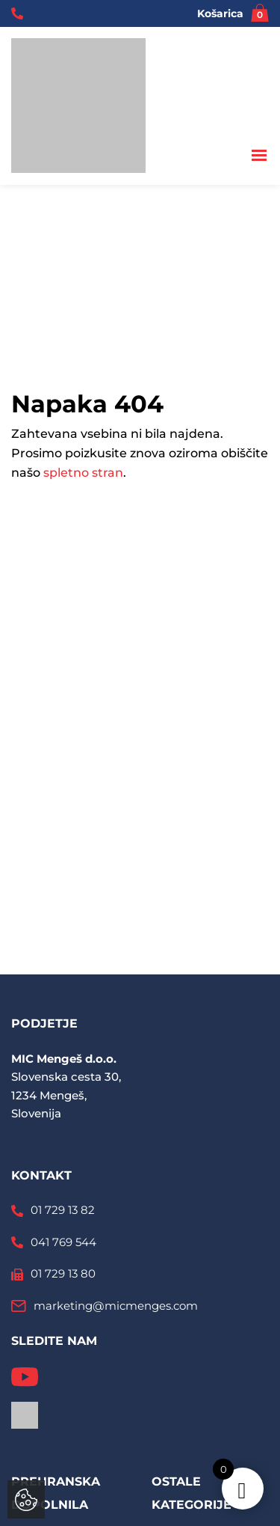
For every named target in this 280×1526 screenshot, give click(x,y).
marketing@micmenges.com (116, 1305)
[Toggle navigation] (260, 156)
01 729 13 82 (63, 1210)
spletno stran (83, 473)
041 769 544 (63, 1242)
